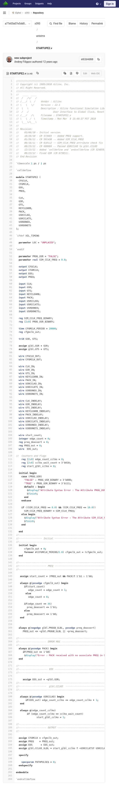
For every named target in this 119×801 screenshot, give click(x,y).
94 (8, 400)
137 (8, 548)
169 (8, 658)
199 (8, 761)
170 (8, 662)
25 (8, 163)
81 (8, 356)
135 (8, 541)
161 (8, 631)
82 (8, 359)
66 (8, 304)
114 (8, 469)
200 (8, 765)
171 (8, 665)
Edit (85, 73)
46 (8, 235)
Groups (28, 3)
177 (8, 686)
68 (8, 311)
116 (8, 476)
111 (8, 459)
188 (8, 724)
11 (8, 115)
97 (8, 411)
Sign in (110, 3)
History (84, 23)
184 (8, 710)
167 (8, 651)
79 (8, 349)
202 (8, 772)
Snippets (39, 3)
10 (8, 111)
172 (8, 669)
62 (8, 290)
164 (8, 641)
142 (8, 565)
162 (8, 634)
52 (8, 256)
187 (8, 720)
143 (8, 569)
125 (8, 507)
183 (8, 706)
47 (8, 239)
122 (8, 497)
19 (8, 142)
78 (8, 345)
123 (8, 500)
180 (8, 696)
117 (8, 479)
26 (8, 166)
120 (8, 490)
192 (8, 737)
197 (8, 755)
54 (8, 263)
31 (8, 184)
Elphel (16, 12)
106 (8, 442)
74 (8, 331)
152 (8, 600)
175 (8, 679)
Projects (17, 3)
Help (49, 3)
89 (8, 383)
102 (8, 428)
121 (8, 493)
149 (8, 589)
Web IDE (95, 73)
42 (8, 221)
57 (8, 273)
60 (8, 283)
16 (8, 132)
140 (8, 558)
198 (8, 758)
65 (8, 300)
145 (8, 576)
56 (8, 270)
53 (8, 259)
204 (8, 779)
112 (8, 462)
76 (8, 338)
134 (8, 538)
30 (8, 180)
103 (8, 431)
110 (8, 455)
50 (8, 249)
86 (8, 373)
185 (8, 713)
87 (8, 376)
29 (8, 177)
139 (8, 555)
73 (8, 328)
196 (8, 751)
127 (8, 514)
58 (8, 276)
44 (8, 228)
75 (8, 335)
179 (8, 693)
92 (8, 393)
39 (8, 211)
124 (8, 503)
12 (8, 118)
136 (8, 545)
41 (8, 218)
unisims (40, 35)
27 (8, 170)
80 (8, 352)
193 (8, 741)
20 (8, 146)
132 (8, 531)
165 (8, 644)
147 (8, 583)
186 (8, 717)
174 (8, 675)
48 (8, 242)
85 (8, 369)
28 (8, 173)
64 (8, 297)
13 (8, 122)
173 (8, 672)
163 (8, 638)
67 (8, 307)
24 (8, 159)
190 (8, 730)
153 (8, 603)
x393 (37, 23)
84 (8, 366)
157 (8, 617)
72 (8, 325)
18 (8, 139)
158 (8, 620)
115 (8, 472)
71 (8, 321)
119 (8, 486)
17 (8, 135)
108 (8, 448)
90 (8, 386)
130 (8, 524)
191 (8, 734)
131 (8, 528)
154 (8, 607)
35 (8, 197)
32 (8, 187)
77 (8, 342)
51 (8, 252)
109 (8, 452)
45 (8, 232)
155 (8, 610)
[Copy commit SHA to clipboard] (98, 59)
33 (8, 190)
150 (8, 593)
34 (8, 194)
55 (8, 266)
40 (8, 214)
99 (8, 417)
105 (8, 438)
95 (8, 404)
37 (8, 204)
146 (8, 579)
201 (8, 768)
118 (8, 483)
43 (8, 225)
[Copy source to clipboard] (64, 73)
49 (8, 245)
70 (8, 318)
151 (8, 596)
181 (8, 700)
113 (8, 466)
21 (8, 149)
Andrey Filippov (23, 61)
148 (8, 586)
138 (8, 552)
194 (8, 744)
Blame (72, 23)
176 (8, 682)
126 (8, 510)
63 (8, 294)
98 (8, 414)
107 (8, 445)
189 (8, 727)
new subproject (23, 57)
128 (8, 517)
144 (8, 572)
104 (8, 435)
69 (8, 314)
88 (8, 380)
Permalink (97, 23)
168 (8, 655)
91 (8, 390)
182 (8, 703)
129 (8, 521)
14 (8, 125)
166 (8, 648)
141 (8, 562)
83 (8, 362)
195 (8, 748)
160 (8, 627)
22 (8, 153)
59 (8, 280)
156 (8, 614)
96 (8, 407)
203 (8, 775)
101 (8, 424)
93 (8, 397)
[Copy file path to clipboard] (37, 73)
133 (8, 534)
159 (8, 624)
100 (8, 421)
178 (8, 689)
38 (8, 208)
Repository (38, 13)
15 (8, 128)
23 (8, 156)
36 (8, 201)
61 (8, 287)
